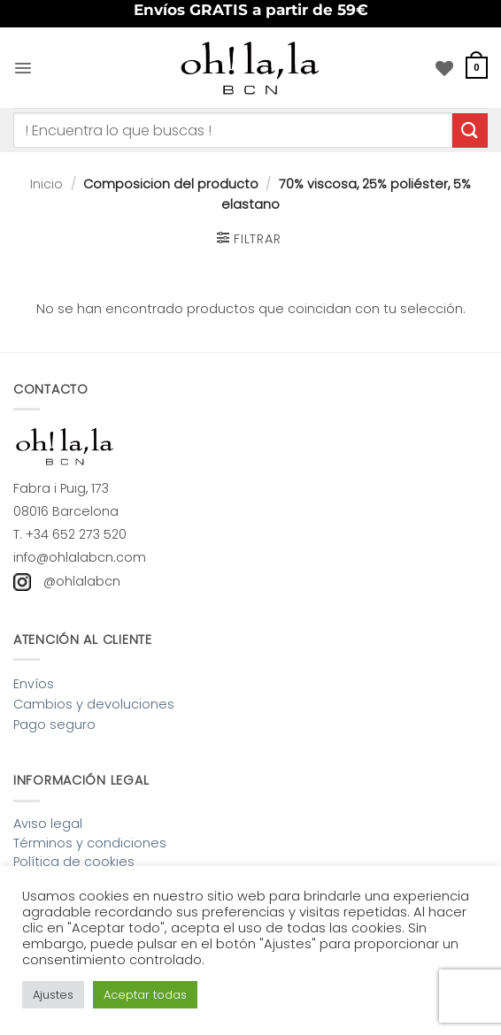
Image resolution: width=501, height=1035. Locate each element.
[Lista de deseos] (444, 68)
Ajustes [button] (53, 994)
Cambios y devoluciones (93, 704)
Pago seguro (54, 724)
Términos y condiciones (89, 843)
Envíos (33, 684)
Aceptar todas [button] (145, 994)
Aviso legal (47, 823)
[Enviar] (470, 130)
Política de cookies (74, 861)
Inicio (46, 184)
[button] (23, 67)
